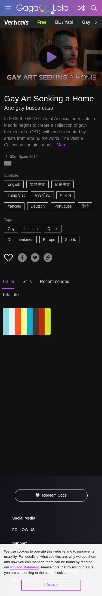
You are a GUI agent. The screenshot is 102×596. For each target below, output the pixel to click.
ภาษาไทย (42, 195)
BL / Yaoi (64, 22)
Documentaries (20, 239)
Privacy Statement (24, 567)
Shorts (70, 239)
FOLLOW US (23, 529)
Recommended (55, 281)
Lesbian (31, 228)
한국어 (65, 195)
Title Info (10, 294)
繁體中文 (37, 184)
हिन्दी (85, 206)
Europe (49, 239)
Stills (27, 281)
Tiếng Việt (16, 195)
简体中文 (62, 184)
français (14, 206)
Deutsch (38, 206)
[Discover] (81, 8)
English (14, 184)
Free (42, 22)
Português (63, 206)
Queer (52, 228)
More (61, 145)
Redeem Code (51, 495)
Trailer (8, 281)
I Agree (51, 585)
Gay (86, 22)
